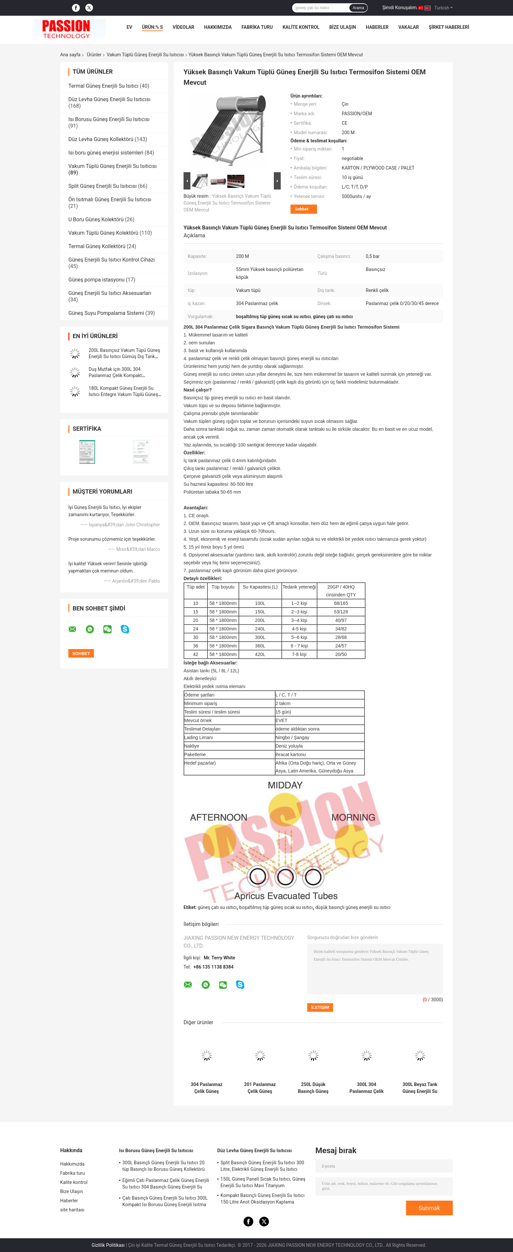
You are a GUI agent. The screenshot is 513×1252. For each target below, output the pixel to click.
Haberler (377, 27)
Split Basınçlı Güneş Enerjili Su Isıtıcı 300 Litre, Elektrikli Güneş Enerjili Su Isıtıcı (262, 1166)
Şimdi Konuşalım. (400, 7)
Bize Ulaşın (342, 27)
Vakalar (408, 27)
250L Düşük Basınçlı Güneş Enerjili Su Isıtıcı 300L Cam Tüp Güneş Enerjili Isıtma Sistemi (313, 1088)
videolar (183, 27)
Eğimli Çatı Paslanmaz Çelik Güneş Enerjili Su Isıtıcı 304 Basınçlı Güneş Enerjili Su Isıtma (165, 1184)
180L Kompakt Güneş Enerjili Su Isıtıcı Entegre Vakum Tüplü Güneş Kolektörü (123, 394)
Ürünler (94, 54)
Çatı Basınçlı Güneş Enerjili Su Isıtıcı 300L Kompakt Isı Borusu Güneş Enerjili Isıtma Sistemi (165, 1202)
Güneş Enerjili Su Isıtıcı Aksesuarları (109, 293)
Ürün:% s (152, 27)
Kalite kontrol (301, 27)
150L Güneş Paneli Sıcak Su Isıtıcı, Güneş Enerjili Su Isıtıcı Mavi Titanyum (263, 1182)
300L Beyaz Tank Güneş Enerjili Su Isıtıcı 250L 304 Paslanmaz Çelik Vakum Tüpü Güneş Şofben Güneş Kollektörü (420, 1088)
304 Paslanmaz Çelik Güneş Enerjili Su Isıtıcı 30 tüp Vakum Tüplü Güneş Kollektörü (206, 1088)
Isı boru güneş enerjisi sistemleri (105, 153)
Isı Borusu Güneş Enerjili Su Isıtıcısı (109, 119)
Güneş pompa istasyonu (96, 280)
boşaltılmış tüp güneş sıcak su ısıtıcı (276, 907)
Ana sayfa (70, 54)
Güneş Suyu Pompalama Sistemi (106, 313)
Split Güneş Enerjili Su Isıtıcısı (102, 186)
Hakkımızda (218, 27)
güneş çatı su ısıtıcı (217, 907)
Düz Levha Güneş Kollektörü (100, 139)
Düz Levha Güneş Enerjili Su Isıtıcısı (109, 99)
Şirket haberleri (449, 27)
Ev (129, 27)
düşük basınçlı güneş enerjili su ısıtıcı (353, 907)
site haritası (72, 1209)
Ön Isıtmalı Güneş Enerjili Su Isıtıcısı (109, 199)
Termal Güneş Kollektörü (96, 246)
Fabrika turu (257, 27)
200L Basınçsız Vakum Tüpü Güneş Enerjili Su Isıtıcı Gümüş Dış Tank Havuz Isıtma (124, 356)
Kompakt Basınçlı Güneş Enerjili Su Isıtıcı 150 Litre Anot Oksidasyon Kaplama (263, 1199)
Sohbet (301, 209)
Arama (358, 8)
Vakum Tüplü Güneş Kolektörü (103, 233)
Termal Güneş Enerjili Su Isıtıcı (103, 86)
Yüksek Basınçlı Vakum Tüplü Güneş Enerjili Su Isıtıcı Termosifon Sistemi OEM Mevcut (227, 202)
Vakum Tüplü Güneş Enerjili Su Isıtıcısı (145, 54)
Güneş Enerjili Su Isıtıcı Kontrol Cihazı (111, 260)
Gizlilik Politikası (108, 1245)
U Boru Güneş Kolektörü (96, 219)
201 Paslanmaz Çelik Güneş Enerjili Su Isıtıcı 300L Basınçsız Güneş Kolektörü (260, 1088)
